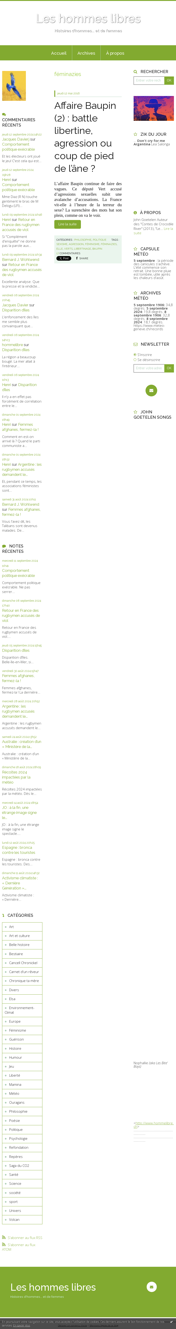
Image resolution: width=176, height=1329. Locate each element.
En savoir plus (21, 1325)
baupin (97, 248)
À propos (115, 53)
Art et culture (19, 935)
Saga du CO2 (19, 1165)
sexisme (61, 244)
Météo (14, 1093)
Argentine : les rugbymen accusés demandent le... (22, 469)
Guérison (16, 1039)
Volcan (14, 1219)
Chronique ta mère (24, 980)
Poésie (14, 1120)
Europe (15, 1021)
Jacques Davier (15, 305)
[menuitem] (59, 52)
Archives (86, 53)
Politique (16, 1129)
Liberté (14, 1075)
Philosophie (18, 1111)
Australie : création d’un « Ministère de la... (21, 744)
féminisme (92, 244)
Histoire (15, 1048)
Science (15, 1183)
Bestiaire (16, 953)
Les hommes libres (88, 18)
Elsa (12, 998)
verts (68, 248)
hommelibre (12, 344)
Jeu (11, 1066)
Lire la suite (67, 224)
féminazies (109, 244)
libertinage (82, 248)
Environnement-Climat (19, 1010)
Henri (6, 179)
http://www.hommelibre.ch (154, 1125)
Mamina (15, 1084)
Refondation (18, 1147)
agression (76, 244)
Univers (15, 1210)
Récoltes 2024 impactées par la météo (16, 777)
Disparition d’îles (16, 310)
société (15, 1192)
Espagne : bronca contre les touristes (18, 850)
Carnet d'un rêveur (24, 971)
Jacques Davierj (15, 139)
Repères (16, 1156)
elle (59, 248)
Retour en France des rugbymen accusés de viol (20, 224)
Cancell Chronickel (23, 962)
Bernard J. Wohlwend (20, 259)
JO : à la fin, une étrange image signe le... (19, 812)
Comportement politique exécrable (18, 147)
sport (13, 1201)
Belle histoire (19, 944)
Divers (14, 990)
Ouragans (17, 1102)
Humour (15, 1057)
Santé (13, 1174)
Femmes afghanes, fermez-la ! (20, 427)
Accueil (58, 53)
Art (11, 926)
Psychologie (18, 1138)
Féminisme (17, 1030)
